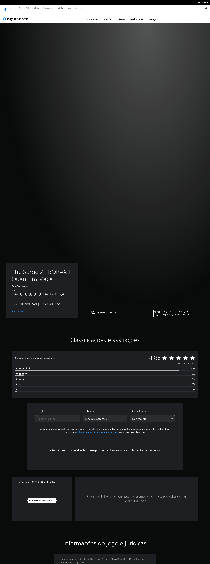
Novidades (75, 16)
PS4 (27, 8)
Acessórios (47, 8)
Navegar (135, 16)
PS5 (20, 8)
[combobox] (57, 416)
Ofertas (104, 16)
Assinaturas (119, 16)
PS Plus (36, 8)
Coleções (91, 16)
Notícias (60, 8)
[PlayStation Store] (16, 16)
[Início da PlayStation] (5, 8)
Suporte (78, 8)
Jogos (12, 8)
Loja (69, 8)
